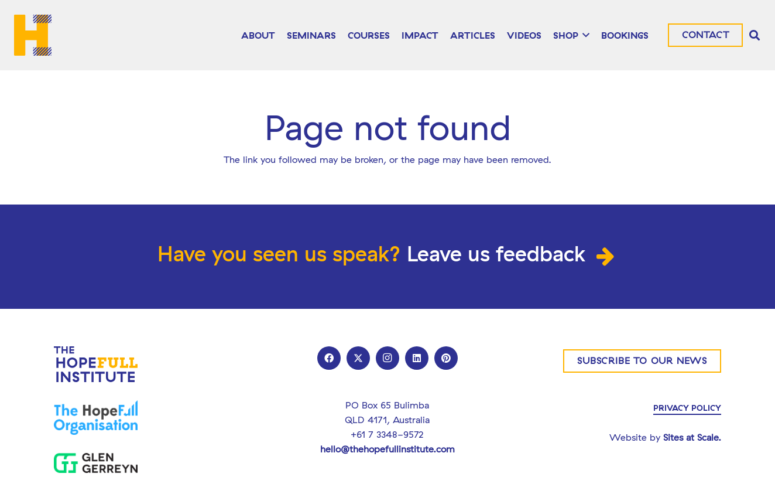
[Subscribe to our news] (642, 361)
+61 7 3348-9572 (387, 434)
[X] (358, 358)
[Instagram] (387, 358)
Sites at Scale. (692, 437)
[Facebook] (329, 358)
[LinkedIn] (416, 358)
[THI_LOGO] (33, 35)
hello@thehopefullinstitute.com (387, 449)
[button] (584, 35)
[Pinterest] (446, 358)
